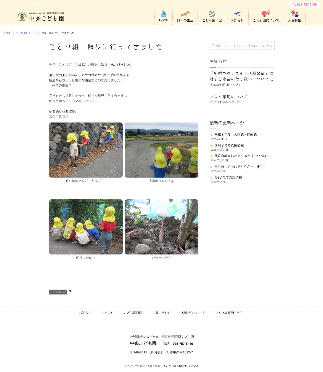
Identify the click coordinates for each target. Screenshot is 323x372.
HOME (163, 20)
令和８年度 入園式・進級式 (236, 134)
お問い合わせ (162, 313)
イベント (107, 313)
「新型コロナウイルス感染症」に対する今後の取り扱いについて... (242, 76)
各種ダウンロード (193, 313)
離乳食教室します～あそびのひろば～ (242, 156)
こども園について (266, 20)
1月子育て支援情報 (228, 177)
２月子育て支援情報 (229, 145)
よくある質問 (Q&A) (229, 313)
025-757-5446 (304, 4)
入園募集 (294, 20)
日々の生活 (185, 20)
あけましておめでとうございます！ (241, 166)
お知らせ (237, 20)
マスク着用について (229, 97)
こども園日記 (212, 20)
